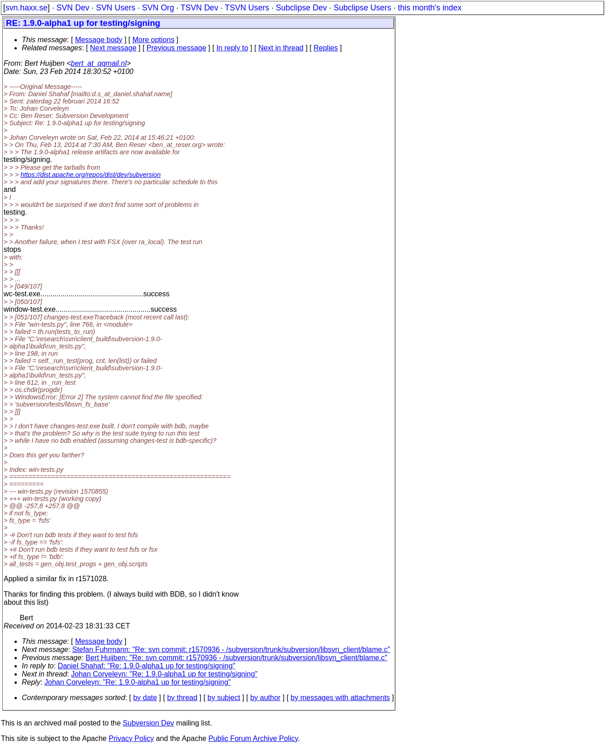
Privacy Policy (131, 738)
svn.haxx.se (26, 7)
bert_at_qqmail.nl (99, 63)
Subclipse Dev (301, 7)
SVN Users (115, 7)
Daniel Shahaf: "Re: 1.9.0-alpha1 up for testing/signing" (146, 666)
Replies (326, 48)
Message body (98, 40)
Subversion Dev (148, 723)
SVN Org (158, 7)
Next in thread (281, 48)
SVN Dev (72, 7)
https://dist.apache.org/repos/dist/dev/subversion (90, 174)
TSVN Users (247, 7)
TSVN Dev (199, 7)
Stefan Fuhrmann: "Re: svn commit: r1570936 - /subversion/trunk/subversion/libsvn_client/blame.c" (231, 649)
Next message (113, 48)
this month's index (430, 7)
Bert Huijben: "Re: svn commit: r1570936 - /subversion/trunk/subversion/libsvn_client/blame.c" (237, 658)
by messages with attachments (340, 697)
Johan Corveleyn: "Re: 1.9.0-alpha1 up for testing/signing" (164, 674)
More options (154, 40)
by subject (223, 697)
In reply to (232, 48)
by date (145, 697)
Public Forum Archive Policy (253, 738)
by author (265, 697)
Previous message (177, 48)
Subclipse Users (362, 7)
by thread (182, 697)
